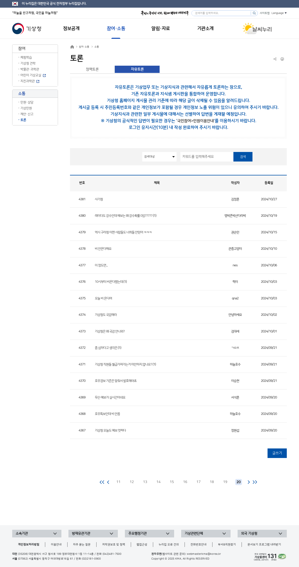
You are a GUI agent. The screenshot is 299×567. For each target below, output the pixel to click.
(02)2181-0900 (91, 558)
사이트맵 (265, 13)
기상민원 (26, 108)
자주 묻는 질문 (82, 544)
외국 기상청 (249, 534)
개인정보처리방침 (28, 544)
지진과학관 (27, 81)
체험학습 (26, 57)
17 (198, 482)
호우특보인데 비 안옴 (107, 414)
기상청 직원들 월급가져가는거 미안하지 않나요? (123, 364)
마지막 (254, 482)
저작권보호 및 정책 (113, 544)
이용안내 (56, 544)
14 (158, 482)
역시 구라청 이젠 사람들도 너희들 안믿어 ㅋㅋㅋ (123, 232)
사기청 (99, 199)
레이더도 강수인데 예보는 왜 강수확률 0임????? (123, 215)
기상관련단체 (194, 534)
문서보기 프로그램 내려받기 (264, 544)
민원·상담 (26, 102)
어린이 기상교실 (30, 75)
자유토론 (137, 69)
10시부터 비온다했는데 (109, 282)
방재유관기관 (81, 534)
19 (225, 482)
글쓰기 (277, 453)
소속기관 (22, 534)
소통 (96, 46)
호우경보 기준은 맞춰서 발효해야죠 (116, 381)
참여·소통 (84, 46)
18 (212, 482)
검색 (243, 156)
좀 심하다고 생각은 (106, 348)
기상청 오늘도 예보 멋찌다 (110, 430)
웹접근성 (142, 544)
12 (132, 482)
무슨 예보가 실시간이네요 (110, 397)
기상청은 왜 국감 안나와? (110, 331)
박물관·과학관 (29, 69)
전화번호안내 (198, 544)
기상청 (26, 28)
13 (145, 482)
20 (238, 482)
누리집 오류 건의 (169, 544)
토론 (23, 120)
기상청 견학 (27, 63)
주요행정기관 (137, 534)
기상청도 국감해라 (106, 315)
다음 (249, 482)
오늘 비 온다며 (103, 298)
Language (278, 13)
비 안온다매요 (103, 248)
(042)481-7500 (112, 554)
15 (172, 482)
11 (118, 482)
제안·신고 (26, 114)
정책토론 (92, 69)
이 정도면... (101, 265)
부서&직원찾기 (227, 544)
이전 (108, 482)
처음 (102, 482)
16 (185, 482)
